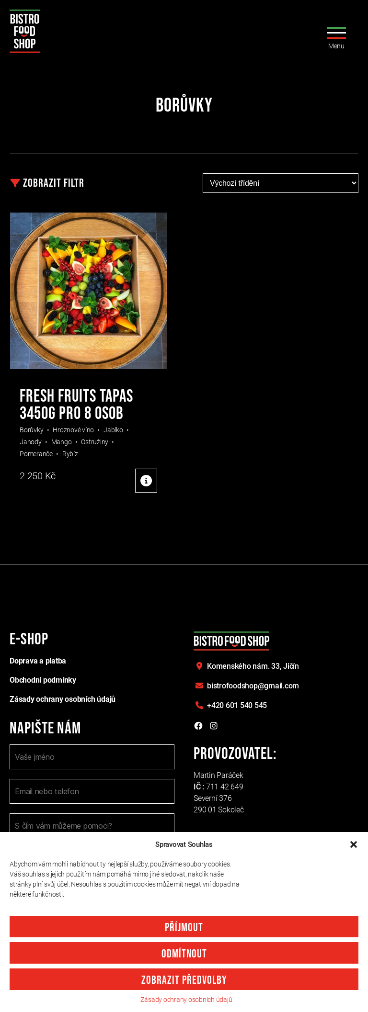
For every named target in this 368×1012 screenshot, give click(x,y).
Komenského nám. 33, (253, 666)
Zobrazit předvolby (184, 980)
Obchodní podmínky (43, 680)
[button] (353, 844)
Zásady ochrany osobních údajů (186, 999)
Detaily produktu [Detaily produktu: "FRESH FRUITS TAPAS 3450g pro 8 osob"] (146, 481)
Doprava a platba (38, 660)
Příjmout (184, 927)
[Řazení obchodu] (280, 183)
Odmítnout (184, 954)
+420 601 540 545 (237, 705)
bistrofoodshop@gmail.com (253, 685)
